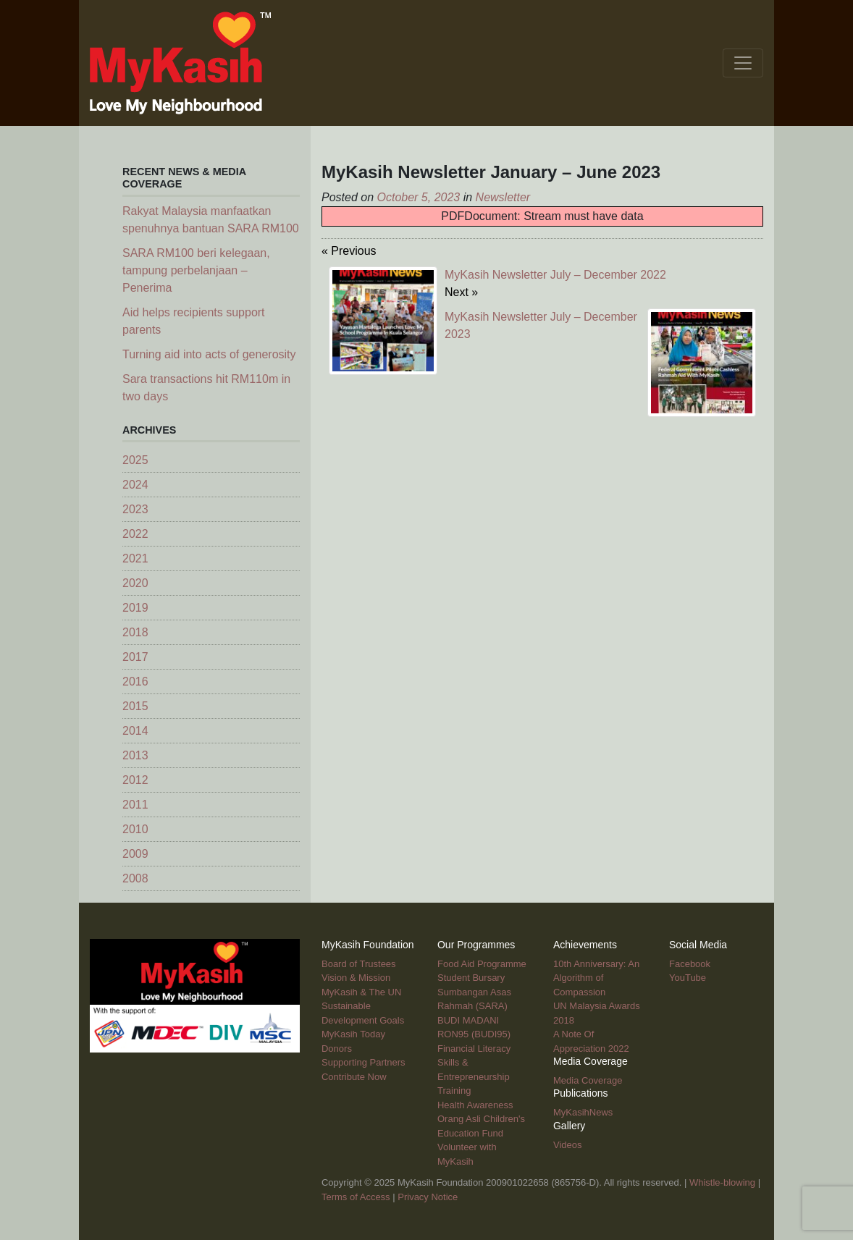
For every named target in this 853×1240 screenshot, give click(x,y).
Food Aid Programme (481, 963)
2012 (135, 780)
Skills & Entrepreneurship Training (473, 1076)
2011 (135, 804)
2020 (135, 583)
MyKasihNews (583, 1112)
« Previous (349, 251)
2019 (135, 608)
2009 (135, 854)
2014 (135, 731)
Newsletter (503, 197)
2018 (135, 632)
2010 (135, 829)
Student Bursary (471, 977)
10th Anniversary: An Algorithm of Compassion (596, 978)
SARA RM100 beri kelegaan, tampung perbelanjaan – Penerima (196, 270)
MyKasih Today (353, 1034)
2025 (135, 460)
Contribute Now (354, 1076)
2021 (135, 558)
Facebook (689, 963)
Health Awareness (475, 1105)
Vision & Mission (356, 977)
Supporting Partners (364, 1062)
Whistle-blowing (722, 1182)
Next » (461, 292)
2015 (135, 706)
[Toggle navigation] (743, 62)
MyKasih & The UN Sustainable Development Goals (363, 1006)
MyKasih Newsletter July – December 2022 (555, 275)
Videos (567, 1144)
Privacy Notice (428, 1197)
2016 (135, 681)
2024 (135, 484)
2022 (135, 534)
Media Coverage (587, 1080)
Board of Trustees (359, 963)
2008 (135, 878)
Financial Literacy (473, 1048)
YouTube (687, 977)
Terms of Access (356, 1197)
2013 (135, 755)
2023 (135, 509)
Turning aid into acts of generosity (209, 354)
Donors (337, 1048)
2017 (135, 657)
